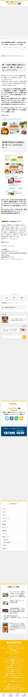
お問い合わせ (14, 650)
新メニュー (5, 527)
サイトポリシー (22, 648)
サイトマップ (14, 654)
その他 (4, 545)
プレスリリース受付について (14, 652)
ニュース (4, 533)
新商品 (4, 524)
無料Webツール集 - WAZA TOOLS (14, 687)
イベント (15, 303)
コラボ (4, 521)
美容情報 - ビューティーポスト (14, 667)
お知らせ (4, 548)
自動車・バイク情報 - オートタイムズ (14, 675)
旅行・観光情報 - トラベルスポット (14, 673)
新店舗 (4, 530)
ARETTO (6, 539)
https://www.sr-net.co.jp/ (17, 259)
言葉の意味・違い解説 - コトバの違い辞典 (14, 689)
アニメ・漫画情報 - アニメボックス (14, 659)
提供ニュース (5, 536)
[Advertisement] (14, 21)
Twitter (7, 420)
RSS (21, 420)
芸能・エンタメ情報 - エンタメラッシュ (14, 661)
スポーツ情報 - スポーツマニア (14, 669)
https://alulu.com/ (13, 238)
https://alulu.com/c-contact (7, 245)
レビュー (4, 508)
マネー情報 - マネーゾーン (14, 671)
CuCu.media (7, 542)
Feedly (16, 420)
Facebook (11, 420)
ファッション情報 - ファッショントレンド (14, 665)
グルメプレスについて (14, 646)
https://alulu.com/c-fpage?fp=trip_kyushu (11, 118)
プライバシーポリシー (9, 648)
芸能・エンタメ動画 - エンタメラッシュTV (14, 681)
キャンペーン (21, 303)
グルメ (10, 303)
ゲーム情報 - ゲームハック (14, 663)
